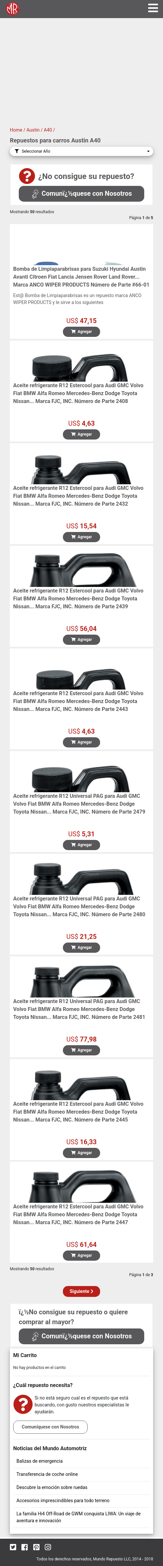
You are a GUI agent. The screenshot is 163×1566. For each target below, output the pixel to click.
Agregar (81, 331)
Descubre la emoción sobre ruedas (52, 1487)
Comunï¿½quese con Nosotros (81, 193)
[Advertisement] (81, 77)
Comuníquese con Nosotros (50, 1426)
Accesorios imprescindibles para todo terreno (63, 1500)
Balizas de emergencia (39, 1461)
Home (16, 130)
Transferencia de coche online (47, 1474)
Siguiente (81, 1291)
